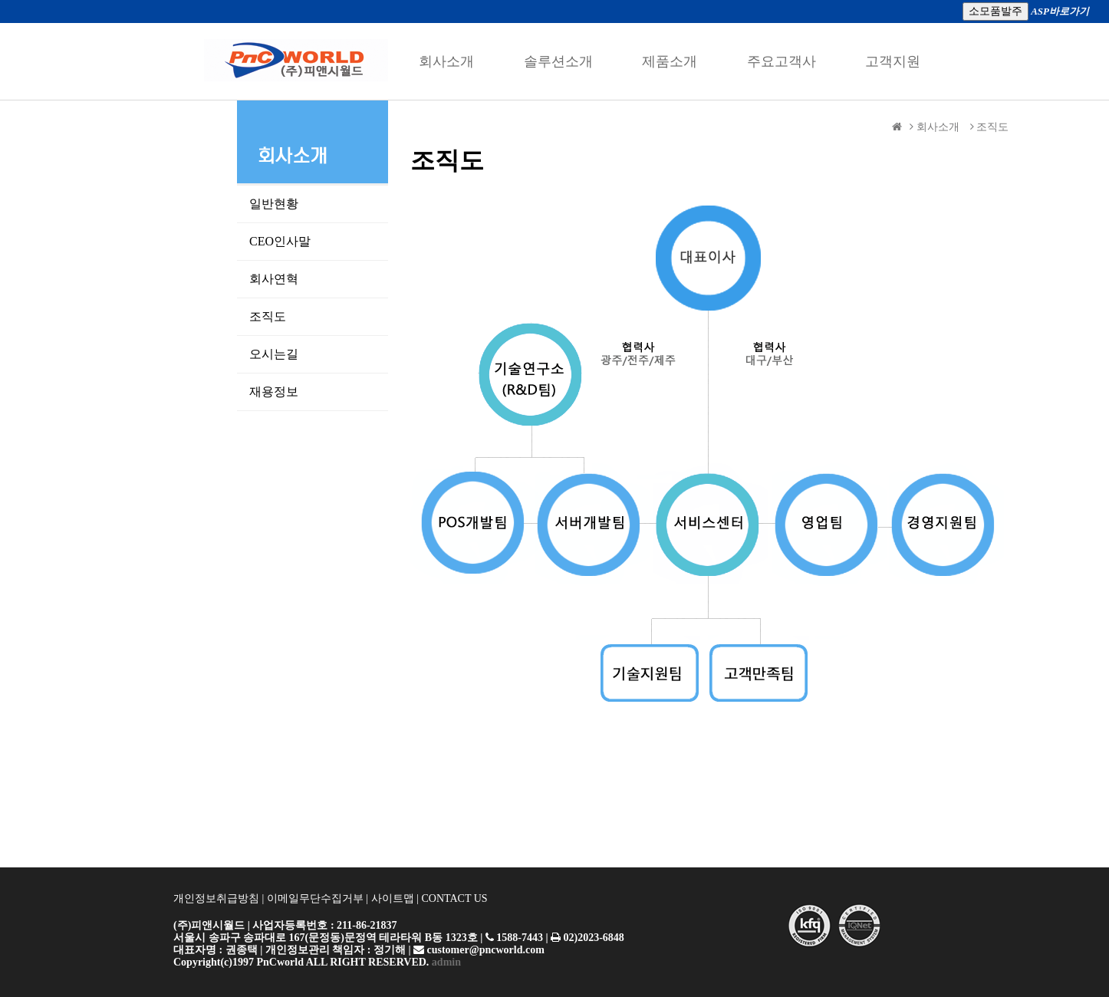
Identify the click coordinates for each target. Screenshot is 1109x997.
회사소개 (446, 61)
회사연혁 (293, 278)
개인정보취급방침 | (220, 898)
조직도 (289, 316)
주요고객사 (781, 61)
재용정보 (295, 391)
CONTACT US (454, 898)
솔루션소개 (558, 61)
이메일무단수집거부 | (317, 898)
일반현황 (295, 203)
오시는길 (295, 353)
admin (445, 962)
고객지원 (892, 61)
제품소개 (669, 61)
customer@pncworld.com (484, 950)
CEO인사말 (298, 241)
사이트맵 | (395, 898)
